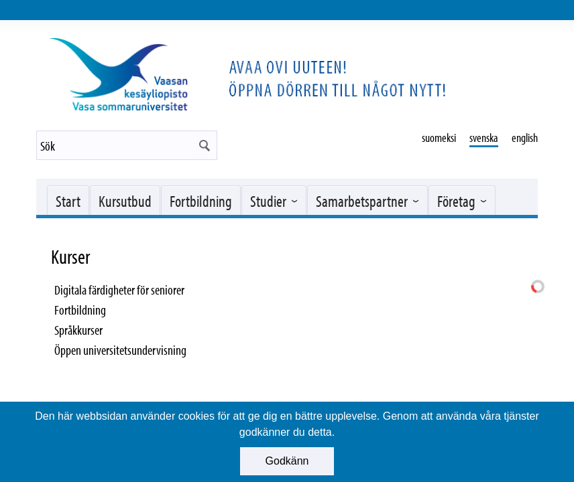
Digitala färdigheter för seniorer (119, 289)
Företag (456, 201)
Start (68, 201)
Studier (268, 201)
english (525, 137)
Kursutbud (125, 201)
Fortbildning (201, 201)
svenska (483, 137)
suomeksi (439, 137)
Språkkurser (78, 329)
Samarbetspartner (362, 201)
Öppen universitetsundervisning (120, 349)
